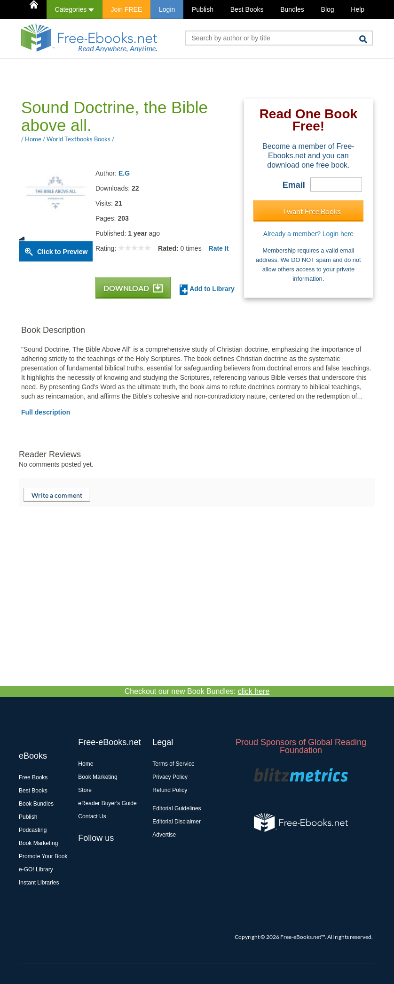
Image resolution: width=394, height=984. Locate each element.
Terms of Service (173, 764)
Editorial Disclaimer (176, 821)
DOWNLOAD (133, 288)
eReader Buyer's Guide (107, 803)
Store (85, 790)
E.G (124, 173)
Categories (74, 9)
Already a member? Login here (308, 234)
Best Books (247, 9)
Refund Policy (169, 790)
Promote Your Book (43, 856)
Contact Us (92, 816)
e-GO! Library (36, 869)
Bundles (292, 9)
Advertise (164, 834)
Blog (327, 9)
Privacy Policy (170, 777)
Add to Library (207, 289)
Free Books (33, 777)
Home (85, 764)
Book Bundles (36, 803)
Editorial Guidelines (176, 808)
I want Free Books (312, 211)
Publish (202, 9)
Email (294, 185)
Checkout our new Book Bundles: (197, 691)
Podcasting (33, 830)
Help (357, 9)
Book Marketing (38, 843)
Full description (45, 412)
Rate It (219, 248)
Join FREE (126, 9)
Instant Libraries (39, 882)
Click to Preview (62, 251)
